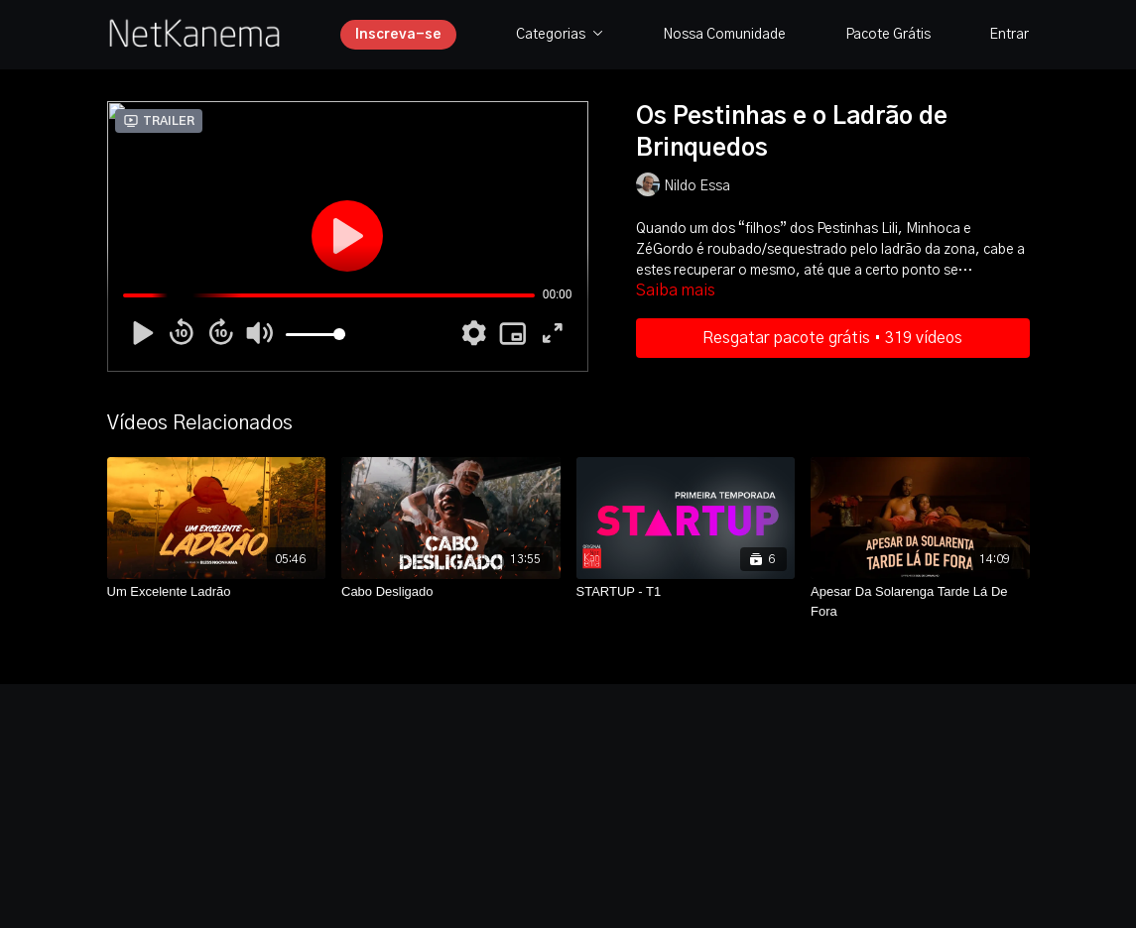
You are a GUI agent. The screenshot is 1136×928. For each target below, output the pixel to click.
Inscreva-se (398, 35)
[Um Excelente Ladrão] (216, 592)
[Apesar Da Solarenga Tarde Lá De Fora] (920, 601)
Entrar (1009, 35)
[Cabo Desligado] (451, 592)
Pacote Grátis (888, 35)
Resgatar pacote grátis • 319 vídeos (832, 338)
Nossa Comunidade (724, 35)
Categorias (559, 35)
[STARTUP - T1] (686, 592)
